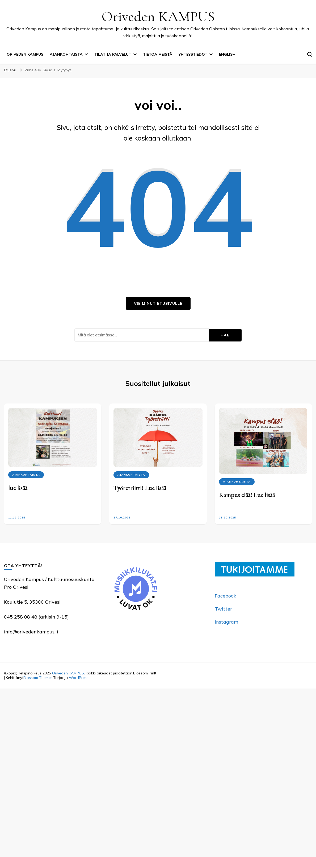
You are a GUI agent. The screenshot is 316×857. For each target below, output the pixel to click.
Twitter (223, 609)
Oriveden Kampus (25, 54)
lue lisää (17, 488)
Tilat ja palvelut (112, 54)
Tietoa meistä (157, 54)
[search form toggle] (309, 54)
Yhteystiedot (193, 54)
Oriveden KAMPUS (158, 16)
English (227, 54)
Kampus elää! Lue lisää (247, 495)
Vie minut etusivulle (158, 303)
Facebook (225, 596)
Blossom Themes (38, 677)
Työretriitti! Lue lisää (139, 488)
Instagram (226, 622)
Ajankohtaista (66, 54)
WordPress (79, 677)
